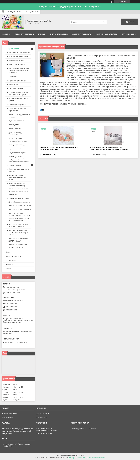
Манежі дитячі (14, 125)
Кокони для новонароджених (19, 52)
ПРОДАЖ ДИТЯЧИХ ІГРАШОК (20, 210)
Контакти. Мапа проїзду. (106, 34)
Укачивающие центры (10, 413)
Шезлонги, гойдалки (16, 88)
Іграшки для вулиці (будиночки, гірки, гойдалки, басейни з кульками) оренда (19, 159)
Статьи (8, 269)
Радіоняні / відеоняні (16, 121)
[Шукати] (104, 22)
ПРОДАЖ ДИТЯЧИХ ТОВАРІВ (20, 206)
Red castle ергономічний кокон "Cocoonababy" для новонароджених (109, 148)
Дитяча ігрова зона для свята (19, 202)
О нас (7, 252)
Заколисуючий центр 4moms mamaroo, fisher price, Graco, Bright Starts (19, 70)
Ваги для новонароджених (18, 56)
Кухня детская (41, 417)
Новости (9, 264)
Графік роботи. (128, 34)
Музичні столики (15, 129)
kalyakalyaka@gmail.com (14, 300)
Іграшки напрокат (15, 165)
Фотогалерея (10, 260)
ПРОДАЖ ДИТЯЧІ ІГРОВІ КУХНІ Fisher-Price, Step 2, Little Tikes (18, 232)
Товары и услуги (12, 49)
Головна (6, 34)
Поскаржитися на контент (78, 458)
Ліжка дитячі (13, 84)
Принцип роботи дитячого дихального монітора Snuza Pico (60, 148)
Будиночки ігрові (15, 149)
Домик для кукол (42, 413)
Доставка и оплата (13, 256)
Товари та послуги (23, 34)
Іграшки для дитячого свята (19, 198)
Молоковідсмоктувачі (16, 60)
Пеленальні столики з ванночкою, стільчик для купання (17, 177)
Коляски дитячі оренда (17, 64)
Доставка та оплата (82, 34)
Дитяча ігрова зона (59, 34)
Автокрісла (12, 77)
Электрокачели (7, 417)
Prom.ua (81, 455)
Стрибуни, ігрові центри (17, 80)
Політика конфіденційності (97, 458)
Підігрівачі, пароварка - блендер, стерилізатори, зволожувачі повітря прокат (19, 186)
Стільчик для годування (17, 105)
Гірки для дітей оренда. (17, 145)
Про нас (41, 34)
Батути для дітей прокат (17, 153)
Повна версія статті (48, 154)
